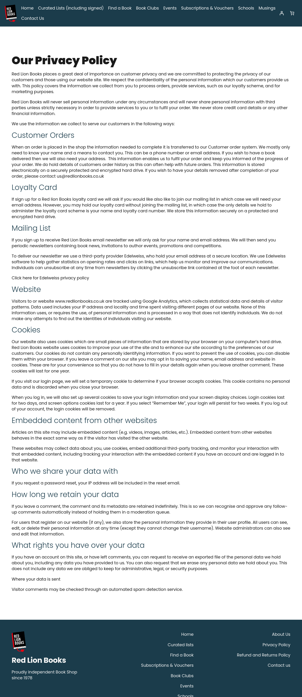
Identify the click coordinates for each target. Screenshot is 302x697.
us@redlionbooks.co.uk (166, 160)
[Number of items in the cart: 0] (292, 14)
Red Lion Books (39, 621)
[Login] (281, 14)
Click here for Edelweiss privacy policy (46, 256)
